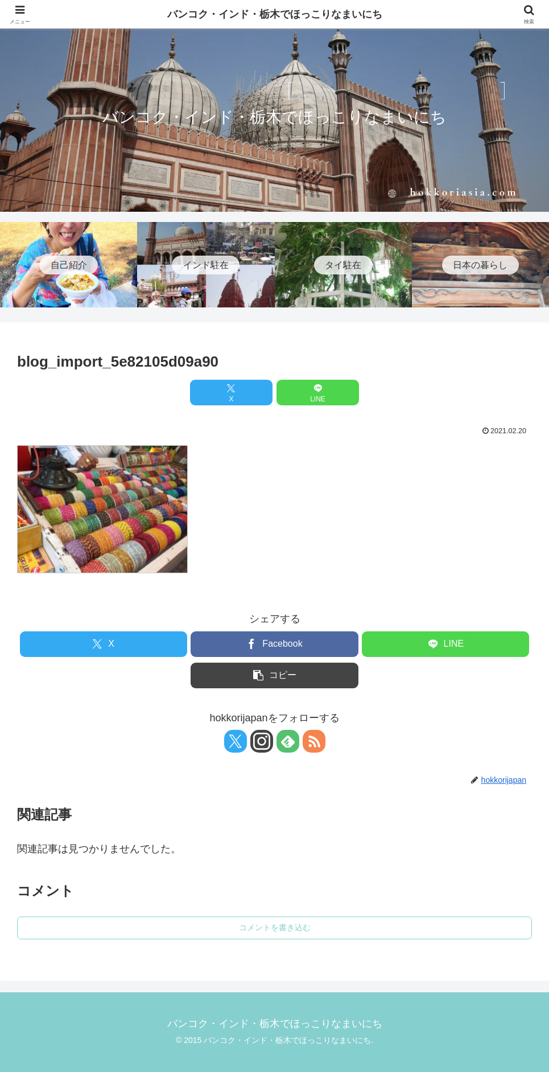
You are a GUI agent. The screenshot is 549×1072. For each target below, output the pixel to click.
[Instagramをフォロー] (261, 741)
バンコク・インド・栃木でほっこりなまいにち (274, 14)
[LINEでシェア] (317, 392)
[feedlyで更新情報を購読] (287, 741)
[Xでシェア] (231, 392)
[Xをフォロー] (235, 741)
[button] (274, 675)
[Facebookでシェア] (274, 644)
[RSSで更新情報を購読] (314, 741)
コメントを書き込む (275, 927)
